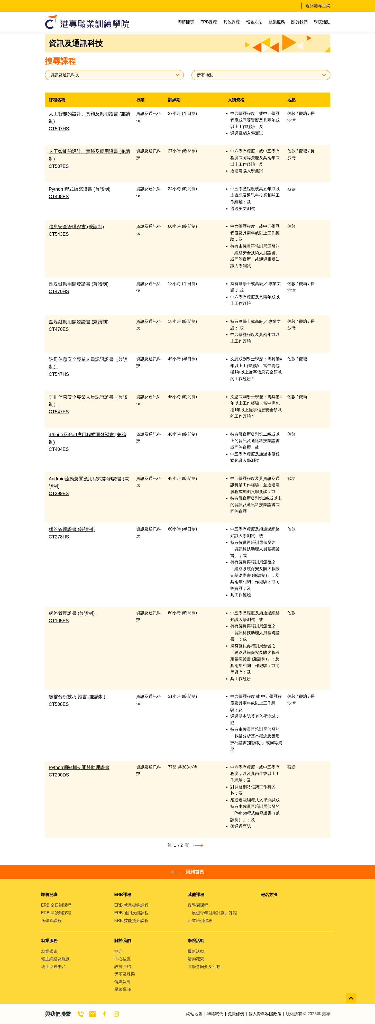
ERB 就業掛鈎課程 (131, 905)
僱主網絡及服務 (55, 959)
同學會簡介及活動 (204, 966)
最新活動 (196, 951)
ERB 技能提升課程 (131, 920)
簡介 (118, 951)
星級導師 (122, 989)
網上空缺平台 (53, 966)
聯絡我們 (215, 1014)
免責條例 (236, 1014)
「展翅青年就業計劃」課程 (212, 913)
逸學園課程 (51, 920)
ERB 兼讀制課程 (56, 913)
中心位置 (122, 959)
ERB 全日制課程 (56, 905)
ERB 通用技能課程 (131, 913)
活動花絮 (196, 959)
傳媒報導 (122, 982)
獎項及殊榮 (124, 974)
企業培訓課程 (200, 920)
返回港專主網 (318, 6)
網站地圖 (194, 1014)
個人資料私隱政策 (265, 1014)
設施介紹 (122, 966)
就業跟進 (49, 951)
